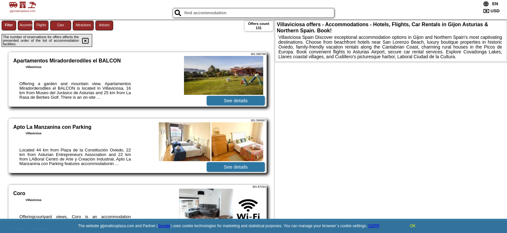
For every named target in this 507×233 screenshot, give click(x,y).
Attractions (83, 25)
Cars (60, 25)
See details (236, 100)
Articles (104, 25)
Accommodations (26, 25)
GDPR (374, 226)
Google (164, 226)
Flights (41, 25)
